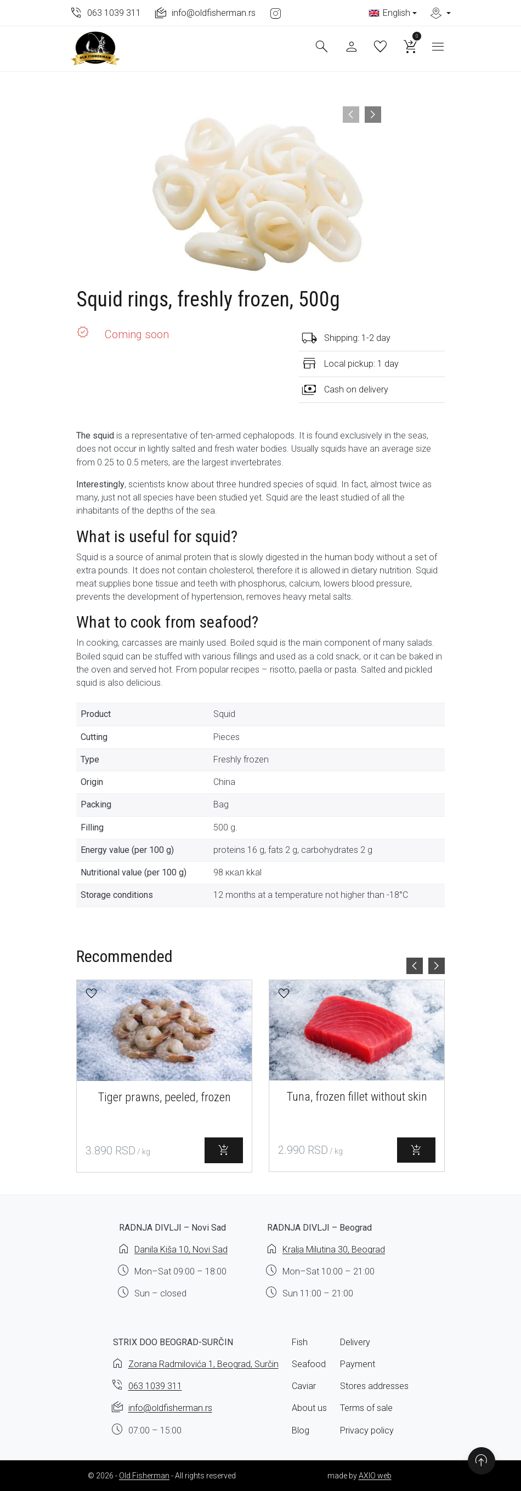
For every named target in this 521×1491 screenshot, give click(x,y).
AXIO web (375, 1475)
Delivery (355, 1342)
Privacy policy (367, 1430)
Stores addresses (374, 1386)
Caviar (304, 1386)
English (389, 13)
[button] (91, 993)
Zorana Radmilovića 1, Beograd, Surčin (203, 1364)
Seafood (309, 1364)
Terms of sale (366, 1408)
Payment (357, 1364)
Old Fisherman (144, 1475)
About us (309, 1408)
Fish (300, 1342)
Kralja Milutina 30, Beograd (333, 1249)
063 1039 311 (155, 1386)
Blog (300, 1430)
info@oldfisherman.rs (170, 1408)
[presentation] (351, 114)
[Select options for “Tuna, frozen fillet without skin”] (416, 1150)
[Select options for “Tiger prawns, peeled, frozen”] (224, 1150)
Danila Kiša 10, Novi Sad (181, 1249)
